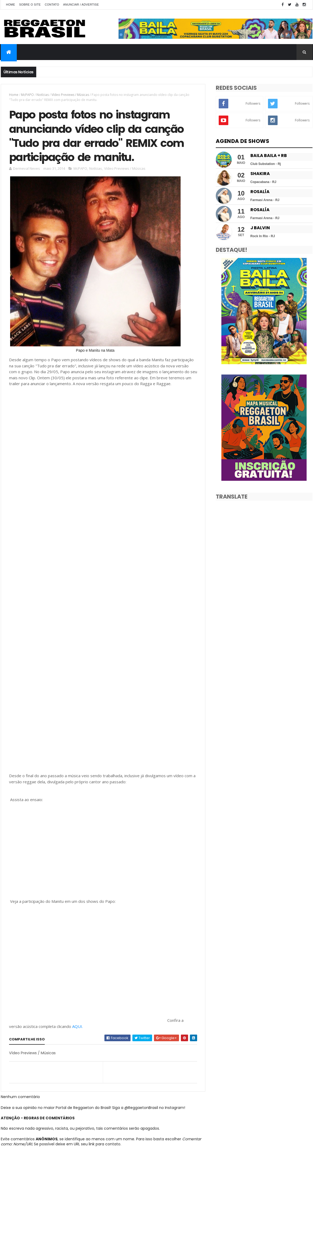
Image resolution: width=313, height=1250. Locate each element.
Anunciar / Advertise (81, 4)
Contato (52, 4)
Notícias (42, 94)
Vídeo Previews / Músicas (70, 94)
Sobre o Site (30, 4)
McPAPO (27, 94)
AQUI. (77, 1026)
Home (10, 4)
